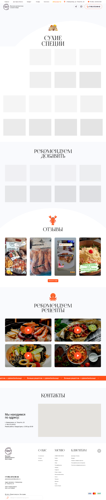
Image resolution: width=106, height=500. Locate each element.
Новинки (6, 1)
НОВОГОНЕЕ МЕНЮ (60, 455)
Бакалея (57, 481)
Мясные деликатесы (60, 474)
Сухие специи (58, 485)
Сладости (57, 469)
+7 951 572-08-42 (94, 6)
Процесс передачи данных (78, 460)
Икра (56, 462)
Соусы (56, 476)
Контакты (46, 1)
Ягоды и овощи (59, 472)
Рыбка (56, 458)
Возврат (29, 1)
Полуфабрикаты (59, 465)
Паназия (57, 479)
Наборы (57, 467)
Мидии (56, 460)
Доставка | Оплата (18, 1)
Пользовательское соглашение (80, 462)
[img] (6, 7)
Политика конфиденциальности (80, 465)
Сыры (56, 483)
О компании (41, 455)
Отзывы (38, 1)
